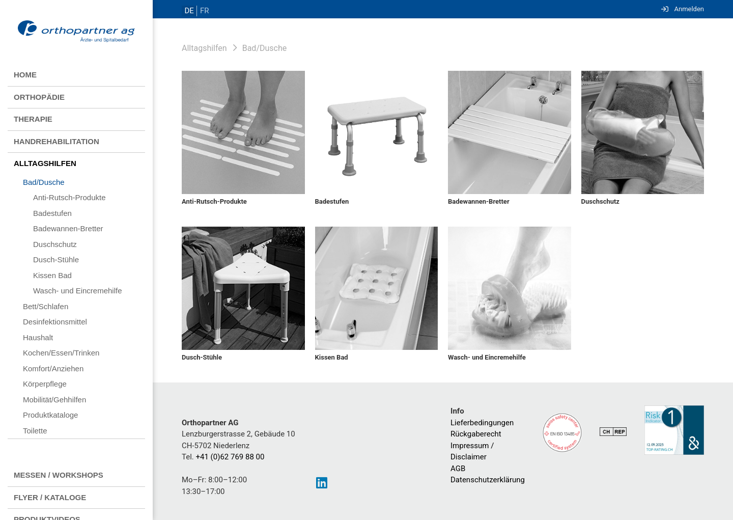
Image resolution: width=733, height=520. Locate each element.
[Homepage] (76, 32)
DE (188, 11)
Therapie (33, 119)
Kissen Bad (52, 275)
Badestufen (52, 213)
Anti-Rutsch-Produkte (69, 197)
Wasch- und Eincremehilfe (77, 290)
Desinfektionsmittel (55, 321)
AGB (457, 468)
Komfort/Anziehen (53, 368)
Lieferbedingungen (482, 422)
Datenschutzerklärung (487, 479)
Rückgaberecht (475, 434)
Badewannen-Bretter (68, 228)
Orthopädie (39, 97)
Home (25, 74)
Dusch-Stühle (56, 259)
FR (202, 11)
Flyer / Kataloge (50, 497)
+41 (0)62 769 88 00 (230, 456)
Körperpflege (45, 383)
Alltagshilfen (45, 163)
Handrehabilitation (56, 141)
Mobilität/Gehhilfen (54, 399)
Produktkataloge (50, 414)
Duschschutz (55, 244)
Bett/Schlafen (45, 306)
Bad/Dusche (44, 182)
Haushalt (38, 337)
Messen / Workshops (58, 475)
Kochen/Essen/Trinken (61, 352)
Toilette (35, 430)
